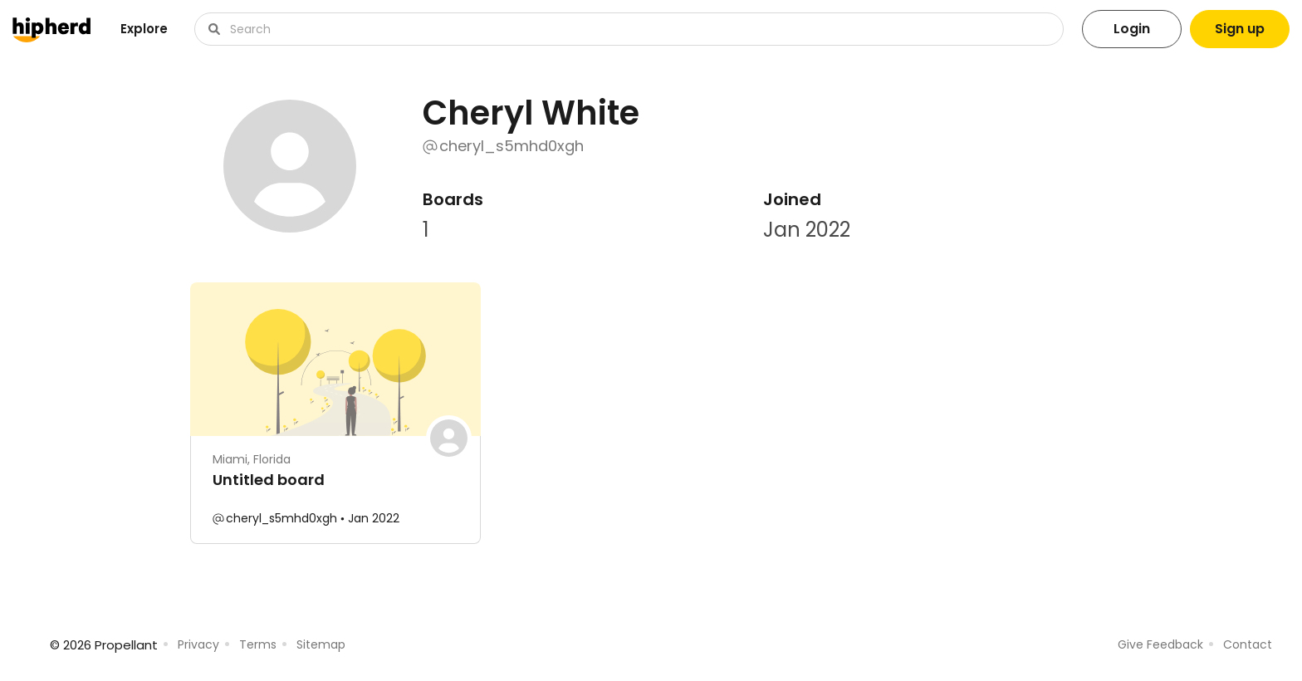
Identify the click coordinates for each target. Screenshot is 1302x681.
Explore (144, 28)
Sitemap (320, 644)
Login (1132, 28)
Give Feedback (1160, 644)
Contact (1247, 644)
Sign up (1240, 28)
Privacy (198, 644)
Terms (258, 644)
